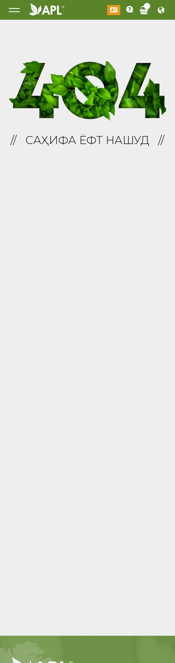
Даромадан (113, 10)
